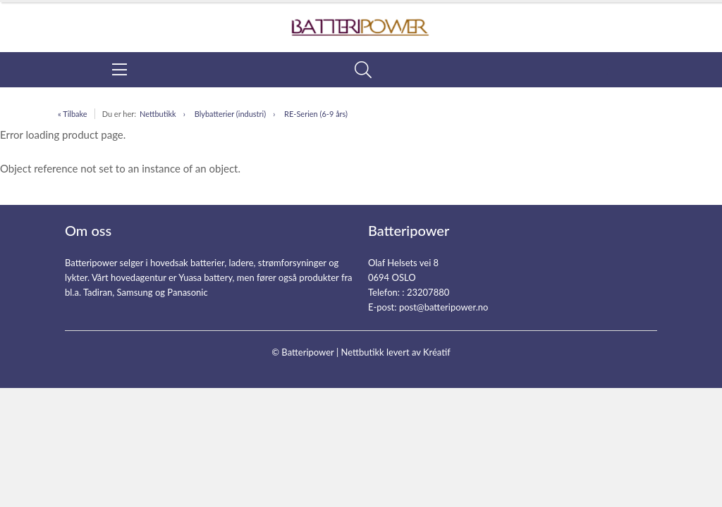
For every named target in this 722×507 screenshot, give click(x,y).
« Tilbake (72, 113)
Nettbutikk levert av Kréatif (395, 352)
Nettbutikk (158, 113)
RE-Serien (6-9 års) (316, 113)
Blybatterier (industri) (230, 113)
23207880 (428, 292)
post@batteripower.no (444, 307)
